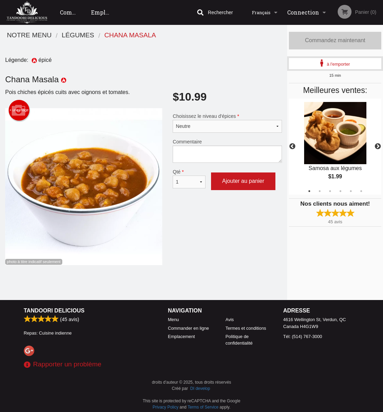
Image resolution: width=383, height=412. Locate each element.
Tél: (302, 336)
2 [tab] (319, 191)
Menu (173, 319)
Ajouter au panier (243, 181)
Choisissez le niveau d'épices (227, 123)
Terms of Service (203, 407)
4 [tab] (340, 191)
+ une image (18, 110)
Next (377, 146)
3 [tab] (330, 191)
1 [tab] (309, 191)
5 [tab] (350, 191)
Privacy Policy (166, 407)
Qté (189, 178)
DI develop (200, 388)
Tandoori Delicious (54, 310)
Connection (303, 12)
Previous (292, 146)
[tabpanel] (335, 146)
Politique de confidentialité (239, 340)
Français (261, 12)
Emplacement (104, 12)
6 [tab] (361, 191)
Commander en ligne (73, 17)
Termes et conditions (246, 328)
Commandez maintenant (335, 40)
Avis (230, 319)
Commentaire (227, 151)
